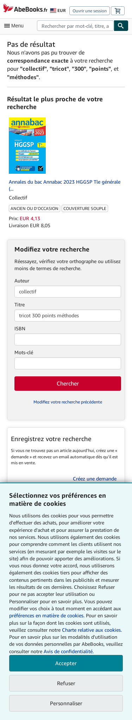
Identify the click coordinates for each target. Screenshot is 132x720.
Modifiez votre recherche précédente (67, 401)
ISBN (19, 328)
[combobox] (75, 25)
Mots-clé (23, 352)
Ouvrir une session (90, 10)
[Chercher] (121, 25)
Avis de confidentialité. (69, 651)
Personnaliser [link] (66, 703)
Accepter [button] (66, 663)
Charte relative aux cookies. (92, 630)
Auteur (21, 280)
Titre (19, 304)
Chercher (68, 383)
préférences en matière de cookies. (46, 615)
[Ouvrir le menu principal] (15, 25)
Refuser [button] (66, 683)
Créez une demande (95, 479)
